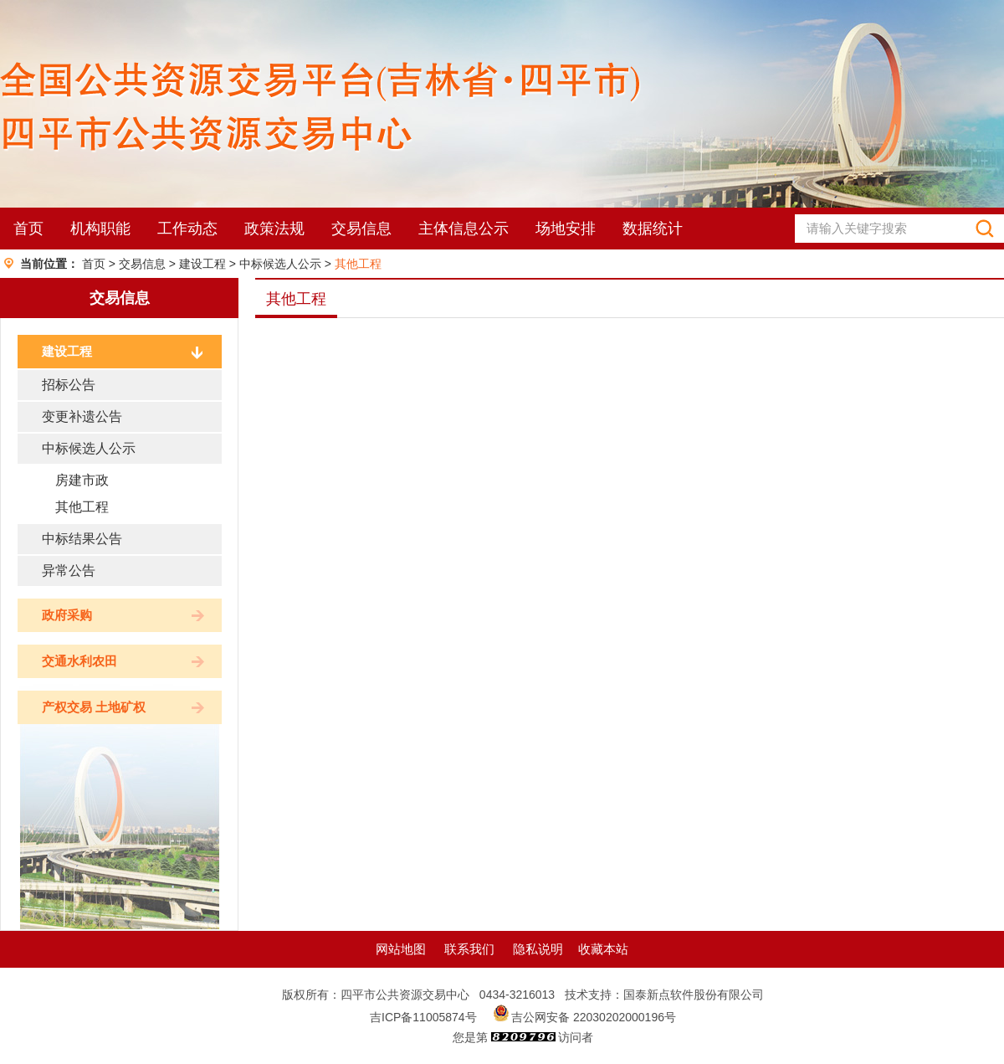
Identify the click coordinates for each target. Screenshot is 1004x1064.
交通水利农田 (79, 661)
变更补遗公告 (82, 416)
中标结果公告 (82, 539)
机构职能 (100, 228)
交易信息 (361, 228)
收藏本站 (603, 949)
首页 (28, 228)
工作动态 (187, 228)
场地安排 (565, 228)
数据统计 (652, 228)
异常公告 (68, 570)
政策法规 (274, 228)
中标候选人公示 (280, 263)
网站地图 (401, 949)
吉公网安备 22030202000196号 (593, 1017)
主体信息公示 (463, 228)
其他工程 (358, 263)
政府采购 (67, 615)
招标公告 (68, 385)
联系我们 (469, 949)
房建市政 (82, 480)
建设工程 (202, 263)
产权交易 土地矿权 (94, 707)
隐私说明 (538, 949)
